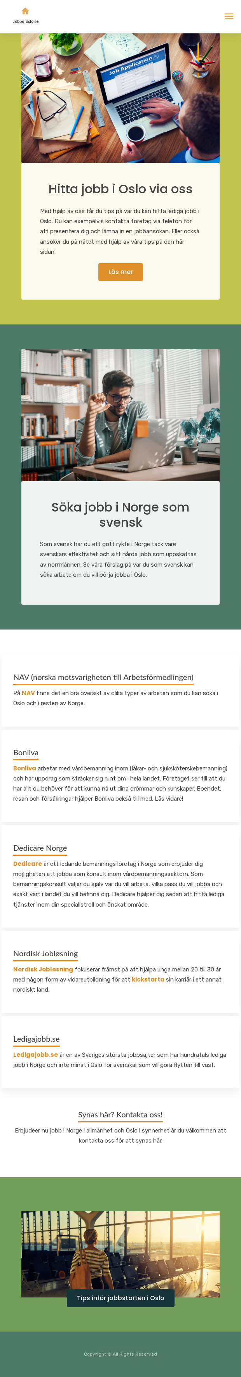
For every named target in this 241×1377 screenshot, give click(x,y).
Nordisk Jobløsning (43, 969)
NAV (28, 693)
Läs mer (120, 271)
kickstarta (148, 979)
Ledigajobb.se (35, 1055)
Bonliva (24, 768)
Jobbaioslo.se (25, 14)
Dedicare (27, 864)
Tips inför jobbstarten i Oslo (120, 1298)
